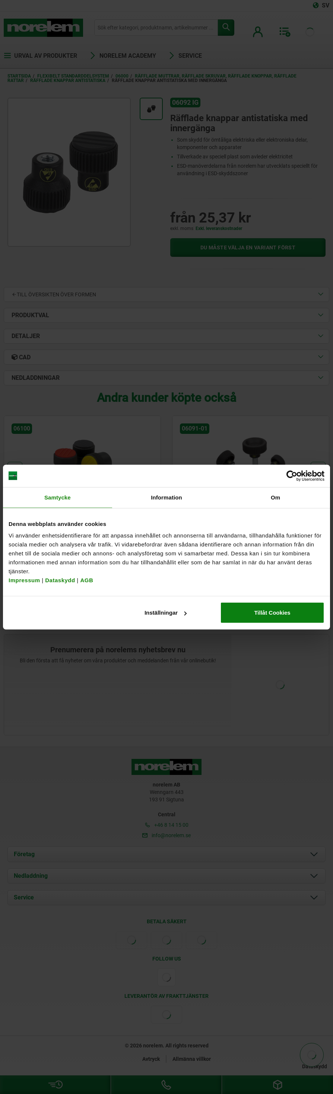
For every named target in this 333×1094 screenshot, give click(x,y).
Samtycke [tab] (57, 497)
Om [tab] (275, 497)
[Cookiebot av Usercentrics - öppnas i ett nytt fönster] (291, 475)
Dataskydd (60, 580)
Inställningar (166, 612)
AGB (86, 580)
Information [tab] (166, 497)
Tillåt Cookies (272, 612)
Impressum (24, 580)
